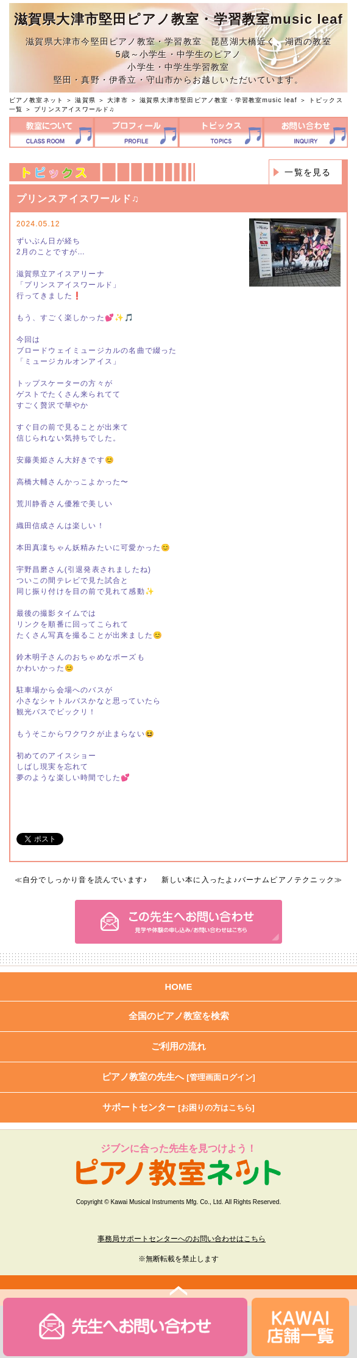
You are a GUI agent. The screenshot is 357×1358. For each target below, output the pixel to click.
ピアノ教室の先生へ (178, 1076)
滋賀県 (85, 100)
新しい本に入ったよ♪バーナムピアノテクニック (247, 880)
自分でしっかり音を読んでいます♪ (85, 880)
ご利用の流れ (178, 1046)
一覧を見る (308, 172)
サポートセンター (178, 1107)
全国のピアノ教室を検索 (179, 1016)
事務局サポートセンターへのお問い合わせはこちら (181, 1238)
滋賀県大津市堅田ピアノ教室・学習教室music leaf (218, 100)
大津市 (117, 100)
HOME (179, 986)
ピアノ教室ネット (36, 100)
